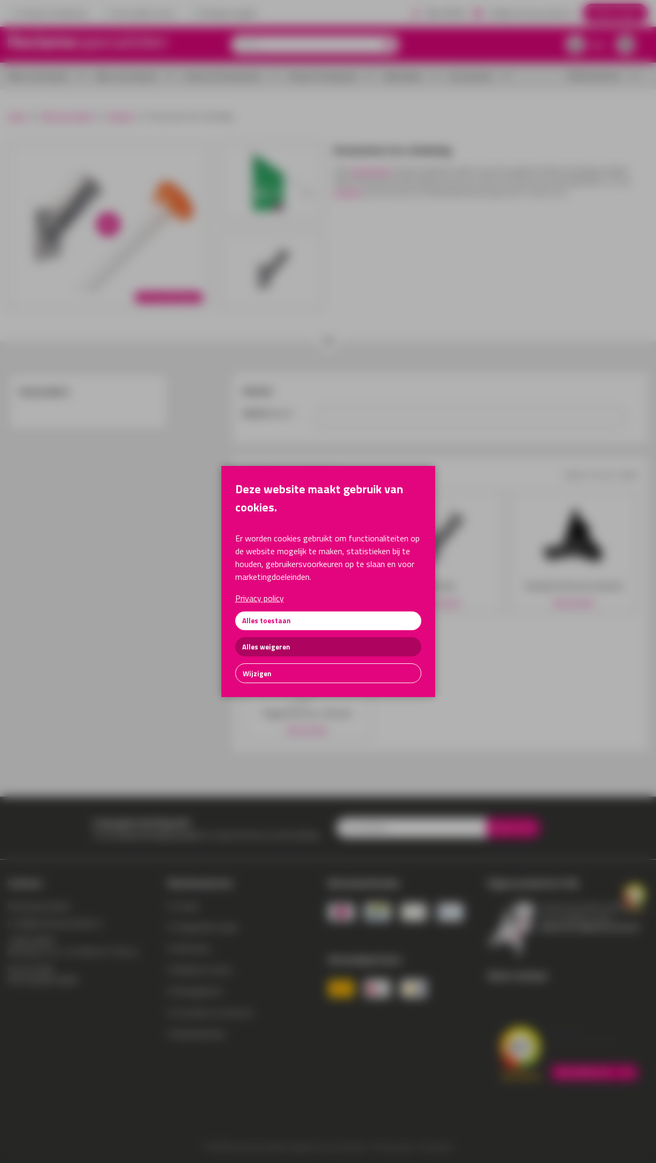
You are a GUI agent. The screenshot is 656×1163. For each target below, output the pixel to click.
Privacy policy (259, 598)
